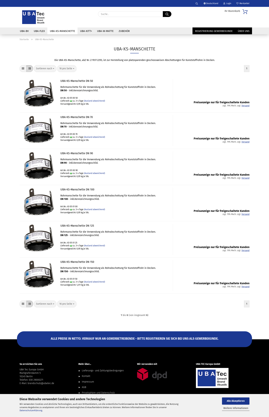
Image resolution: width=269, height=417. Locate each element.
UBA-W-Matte (105, 31)
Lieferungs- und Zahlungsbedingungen (103, 370)
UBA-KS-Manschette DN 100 (77, 189)
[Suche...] (167, 14)
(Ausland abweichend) (94, 101)
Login (227, 3)
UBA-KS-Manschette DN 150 (77, 261)
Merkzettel (242, 3)
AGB (84, 387)
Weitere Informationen (235, 408)
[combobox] (45, 68)
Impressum (88, 381)
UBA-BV (24, 31)
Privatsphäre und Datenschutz (98, 392)
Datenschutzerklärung (31, 410)
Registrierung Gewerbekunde (214, 31)
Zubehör (124, 31)
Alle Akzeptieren (236, 401)
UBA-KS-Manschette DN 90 (76, 153)
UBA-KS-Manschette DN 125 (77, 225)
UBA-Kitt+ (86, 31)
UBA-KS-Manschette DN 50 (76, 81)
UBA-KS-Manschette (62, 31)
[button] (23, 68)
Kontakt (86, 376)
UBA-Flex (39, 31)
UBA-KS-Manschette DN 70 (76, 117)
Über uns (243, 31)
